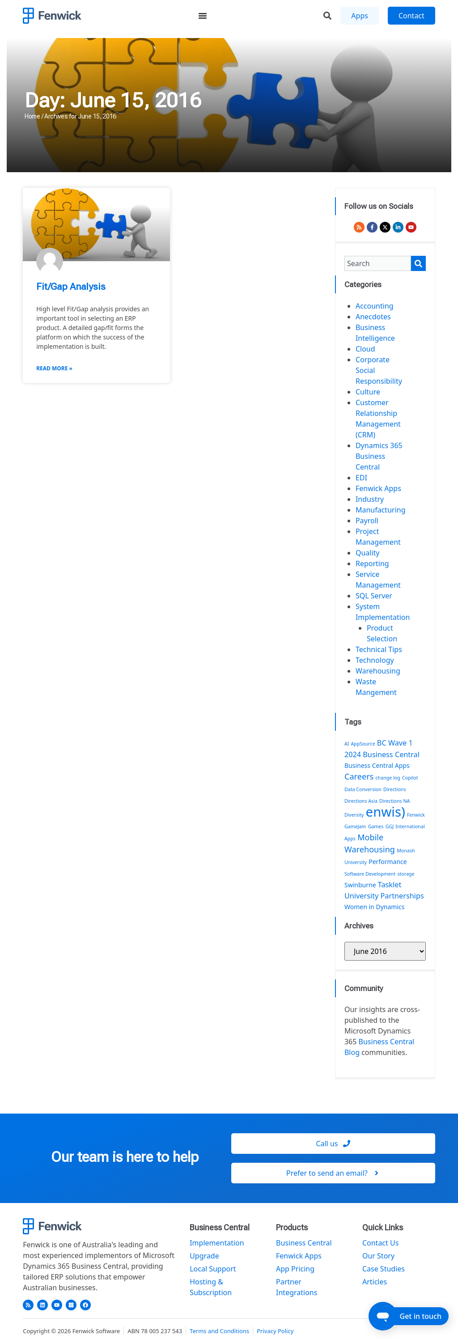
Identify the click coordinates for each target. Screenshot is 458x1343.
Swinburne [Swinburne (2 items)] (360, 885)
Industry (370, 499)
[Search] (418, 263)
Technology (375, 660)
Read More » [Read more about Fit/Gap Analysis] (54, 368)
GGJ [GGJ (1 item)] (390, 826)
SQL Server (374, 596)
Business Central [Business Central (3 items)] (391, 754)
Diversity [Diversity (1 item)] (354, 815)
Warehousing (378, 671)
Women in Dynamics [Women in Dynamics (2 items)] (374, 906)
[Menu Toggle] (202, 15)
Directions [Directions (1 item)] (394, 789)
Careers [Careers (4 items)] (358, 776)
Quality (368, 553)
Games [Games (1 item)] (376, 826)
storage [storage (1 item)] (405, 874)
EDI (361, 478)
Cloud (365, 349)
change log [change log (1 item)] (387, 778)
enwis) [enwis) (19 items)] (385, 812)
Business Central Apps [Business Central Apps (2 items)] (377, 765)
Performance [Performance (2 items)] (388, 861)
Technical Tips (379, 649)
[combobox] (377, 263)
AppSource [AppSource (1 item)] (363, 744)
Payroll (367, 520)
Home (32, 116)
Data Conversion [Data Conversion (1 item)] (363, 789)
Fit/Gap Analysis (71, 286)
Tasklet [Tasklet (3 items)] (390, 885)
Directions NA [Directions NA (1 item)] (394, 801)
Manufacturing (381, 510)
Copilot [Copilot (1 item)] (410, 778)
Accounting (375, 306)
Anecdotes (373, 317)
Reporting (372, 563)
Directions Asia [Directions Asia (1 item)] (360, 801)
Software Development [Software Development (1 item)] (369, 874)
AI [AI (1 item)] (346, 744)
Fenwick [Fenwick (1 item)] (416, 815)
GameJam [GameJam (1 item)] (355, 826)
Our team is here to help (125, 1156)
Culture (368, 392)
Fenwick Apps (378, 488)
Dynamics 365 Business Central (379, 456)
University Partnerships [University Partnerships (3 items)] (384, 896)
